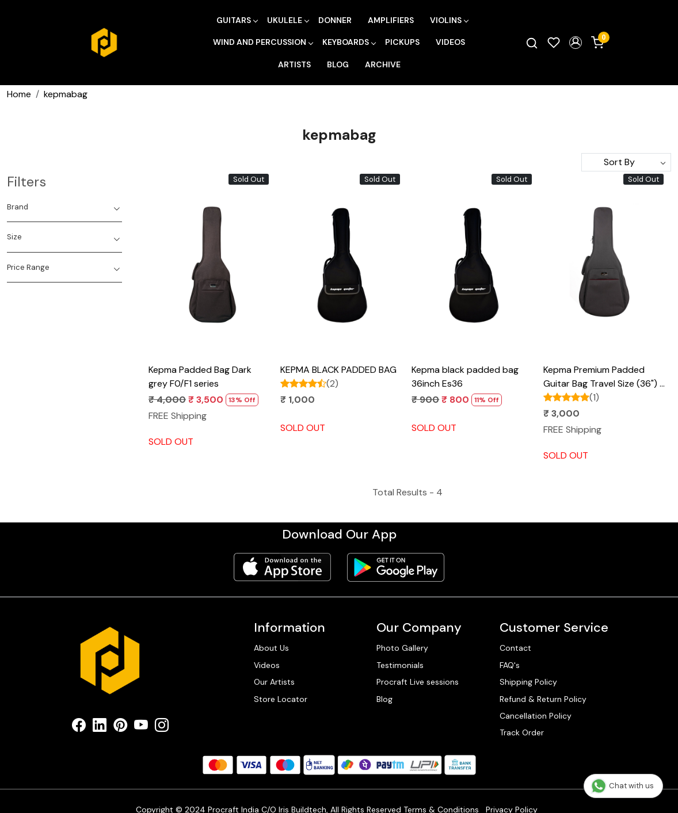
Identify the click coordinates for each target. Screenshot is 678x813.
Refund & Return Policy (543, 699)
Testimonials (400, 665)
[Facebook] (79, 727)
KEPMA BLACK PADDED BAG (338, 370)
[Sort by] (626, 162)
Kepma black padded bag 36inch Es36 (465, 377)
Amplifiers (391, 20)
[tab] (64, 207)
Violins (449, 20)
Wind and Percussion (263, 42)
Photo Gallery (402, 648)
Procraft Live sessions (417, 682)
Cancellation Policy (536, 716)
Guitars (236, 20)
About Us (271, 648)
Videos (450, 42)
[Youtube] (141, 727)
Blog (338, 64)
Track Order (522, 732)
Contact (515, 648)
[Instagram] (162, 727)
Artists (294, 64)
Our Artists (274, 682)
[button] (575, 42)
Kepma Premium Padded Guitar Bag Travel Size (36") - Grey (603, 377)
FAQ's (510, 665)
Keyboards (348, 42)
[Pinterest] (120, 727)
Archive (383, 64)
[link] (532, 42)
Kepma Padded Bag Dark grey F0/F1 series (200, 377)
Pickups (402, 42)
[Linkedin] (99, 727)
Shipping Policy (528, 682)
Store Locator (280, 699)
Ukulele (287, 20)
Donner (335, 20)
